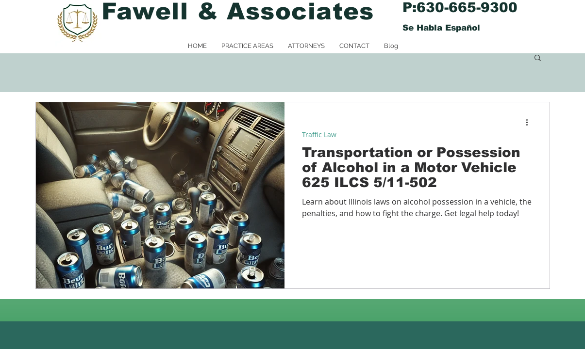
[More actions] (530, 122)
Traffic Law (319, 134)
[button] (537, 58)
